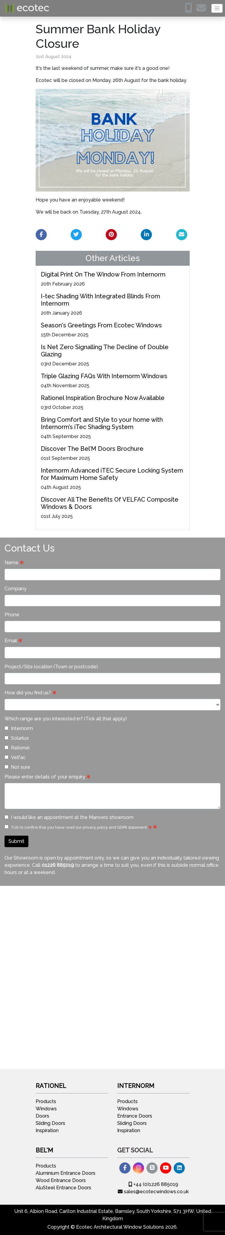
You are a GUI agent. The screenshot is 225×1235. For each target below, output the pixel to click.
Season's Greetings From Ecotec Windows (101, 325)
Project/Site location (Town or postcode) (51, 667)
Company (16, 588)
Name (11, 562)
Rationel (17, 748)
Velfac (15, 757)
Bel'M (44, 1150)
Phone (12, 615)
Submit (16, 841)
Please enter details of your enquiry (45, 777)
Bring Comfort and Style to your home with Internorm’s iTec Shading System (102, 423)
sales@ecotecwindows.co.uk (153, 1191)
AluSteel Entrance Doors (63, 1188)
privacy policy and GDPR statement (115, 827)
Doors (42, 1116)
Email (11, 641)
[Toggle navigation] (217, 8)
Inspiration (47, 1130)
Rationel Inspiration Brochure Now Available (103, 397)
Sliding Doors (50, 1123)
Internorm (19, 728)
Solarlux (17, 738)
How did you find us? (28, 693)
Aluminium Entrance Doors (65, 1173)
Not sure (17, 767)
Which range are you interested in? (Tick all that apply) (66, 719)
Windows (46, 1109)
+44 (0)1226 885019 (153, 1184)
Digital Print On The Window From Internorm (103, 274)
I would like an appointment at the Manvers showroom (69, 817)
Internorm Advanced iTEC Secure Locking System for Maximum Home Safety (112, 474)
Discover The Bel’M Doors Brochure (92, 448)
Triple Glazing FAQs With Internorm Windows (104, 376)
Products (46, 1101)
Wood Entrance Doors (61, 1180)
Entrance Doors (134, 1116)
